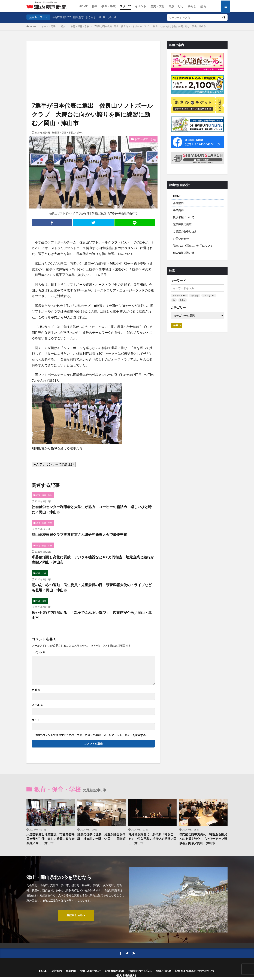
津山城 (112, 17)
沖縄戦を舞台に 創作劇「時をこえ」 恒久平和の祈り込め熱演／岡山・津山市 (152, 839)
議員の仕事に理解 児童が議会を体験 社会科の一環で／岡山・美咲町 (101, 837)
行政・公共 (41, 573)
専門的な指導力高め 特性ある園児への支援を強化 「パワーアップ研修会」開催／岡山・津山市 (203, 839)
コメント (39, 652)
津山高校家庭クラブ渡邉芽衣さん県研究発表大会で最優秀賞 (79, 534)
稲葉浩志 (78, 17)
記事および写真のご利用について (193, 245)
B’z (105, 17)
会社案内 (178, 203)
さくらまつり (93, 17)
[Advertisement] (93, 59)
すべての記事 (49, 26)
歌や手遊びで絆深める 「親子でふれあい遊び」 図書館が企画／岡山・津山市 (92, 615)
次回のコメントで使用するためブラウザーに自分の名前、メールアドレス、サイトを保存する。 (91, 735)
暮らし (192, 6)
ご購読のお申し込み (185, 231)
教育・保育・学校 (80, 26)
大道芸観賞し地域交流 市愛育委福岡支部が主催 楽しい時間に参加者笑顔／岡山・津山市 (50, 839)
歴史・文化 (157, 6)
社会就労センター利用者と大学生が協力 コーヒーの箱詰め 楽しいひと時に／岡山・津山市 (92, 509)
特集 (94, 6)
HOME (83, 6)
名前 (36, 690)
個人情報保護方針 (183, 252)
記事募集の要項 (182, 224)
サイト (36, 720)
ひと (181, 6)
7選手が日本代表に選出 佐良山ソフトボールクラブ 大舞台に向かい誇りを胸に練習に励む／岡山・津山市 (152, 26)
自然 (171, 6)
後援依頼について (183, 217)
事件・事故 (108, 6)
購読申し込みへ (76, 915)
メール (37, 705)
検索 (175, 325)
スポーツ (125, 6)
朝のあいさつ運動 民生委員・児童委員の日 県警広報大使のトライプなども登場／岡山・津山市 (92, 587)
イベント (140, 6)
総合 (203, 6)
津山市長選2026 (61, 17)
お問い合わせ (181, 238)
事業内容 (178, 210)
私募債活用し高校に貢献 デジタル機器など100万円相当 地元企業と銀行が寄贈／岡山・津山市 (93, 559)
